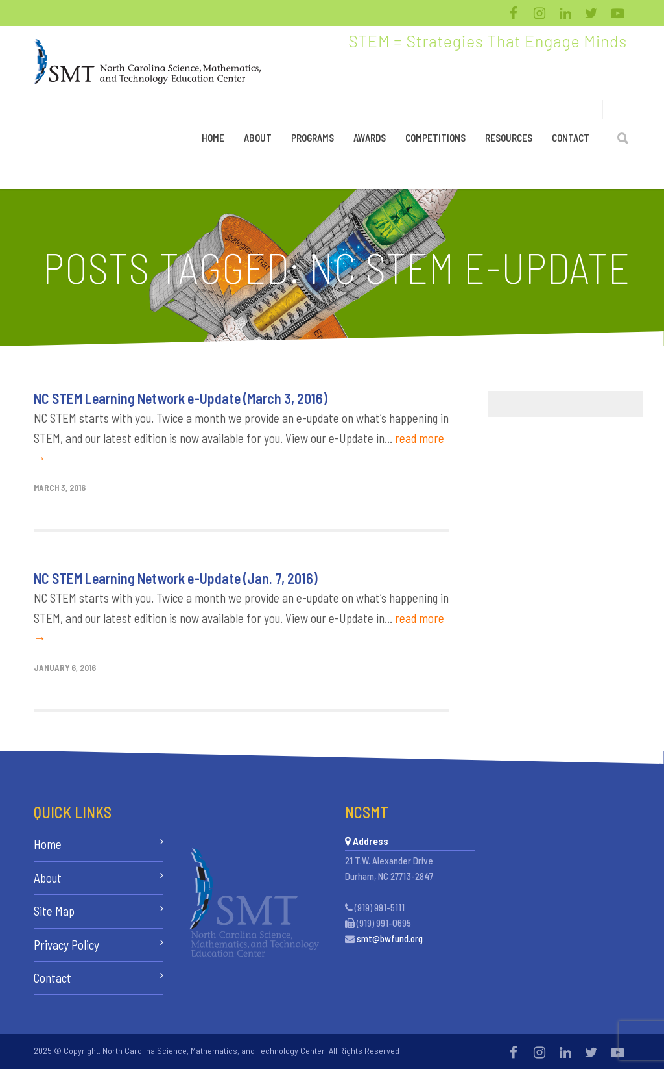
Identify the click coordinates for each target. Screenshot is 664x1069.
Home (213, 138)
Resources (508, 138)
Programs (312, 138)
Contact (570, 138)
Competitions (435, 138)
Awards (369, 138)
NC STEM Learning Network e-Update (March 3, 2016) (180, 398)
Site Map (54, 910)
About (258, 138)
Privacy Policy (66, 944)
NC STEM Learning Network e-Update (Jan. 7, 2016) (176, 578)
